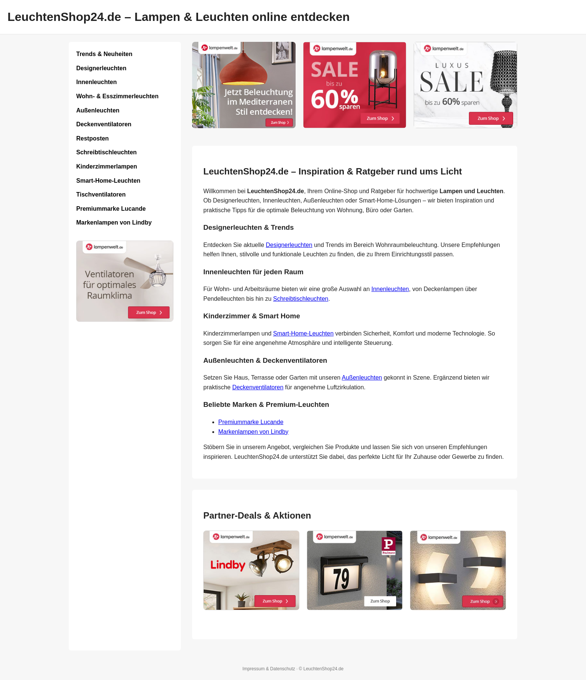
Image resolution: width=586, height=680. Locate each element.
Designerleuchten (101, 68)
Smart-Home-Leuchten (108, 180)
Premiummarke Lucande (111, 208)
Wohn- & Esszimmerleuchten (117, 96)
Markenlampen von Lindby (114, 222)
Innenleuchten (96, 82)
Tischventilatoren (101, 194)
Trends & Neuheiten (104, 54)
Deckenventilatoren (104, 124)
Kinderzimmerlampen (106, 166)
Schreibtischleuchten (106, 152)
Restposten (92, 138)
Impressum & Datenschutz (269, 668)
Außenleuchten (98, 110)
